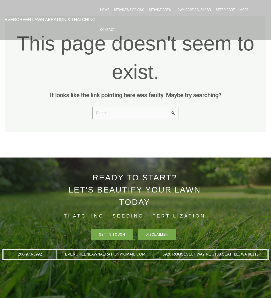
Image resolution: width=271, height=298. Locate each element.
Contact (107, 30)
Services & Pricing (129, 10)
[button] (251, 10)
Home (104, 10)
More (246, 10)
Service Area (160, 10)
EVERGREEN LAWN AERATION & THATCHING (50, 19)
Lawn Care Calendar (193, 10)
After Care (225, 10)
